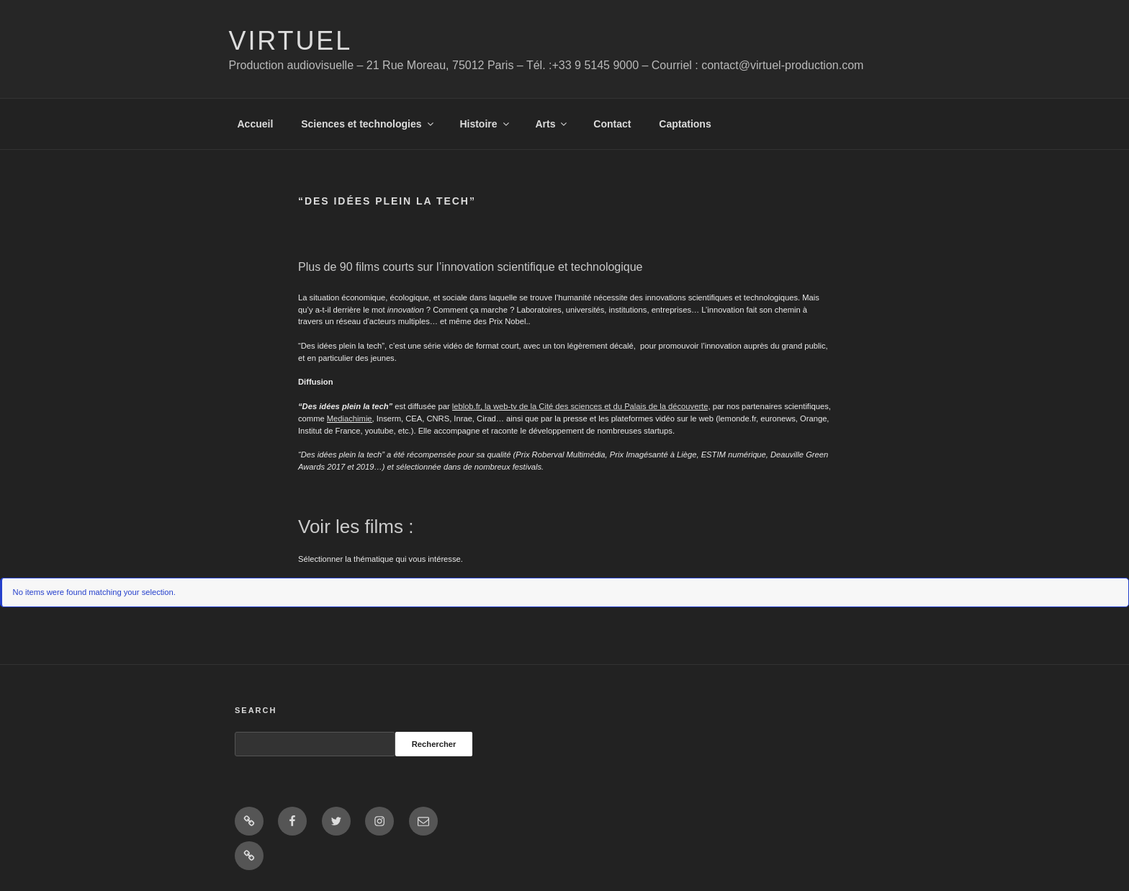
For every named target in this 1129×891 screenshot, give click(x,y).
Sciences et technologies (368, 124)
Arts (552, 124)
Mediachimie (349, 418)
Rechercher (434, 744)
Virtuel (291, 40)
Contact (612, 124)
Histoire (484, 124)
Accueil (256, 124)
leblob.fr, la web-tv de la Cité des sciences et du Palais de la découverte (580, 406)
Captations (685, 124)
